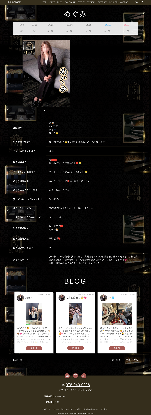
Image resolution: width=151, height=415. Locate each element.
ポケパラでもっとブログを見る (124, 360)
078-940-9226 (78, 385)
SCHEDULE (70, 2)
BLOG (60, 2)
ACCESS (124, 2)
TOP (44, 2)
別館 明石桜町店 (14, 2)
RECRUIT (102, 2)
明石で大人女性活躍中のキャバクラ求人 (92, 409)
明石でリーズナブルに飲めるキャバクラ (59, 409)
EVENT (81, 2)
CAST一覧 (17, 360)
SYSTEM (91, 2)
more (34, 348)
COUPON (113, 2)
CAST (52, 2)
